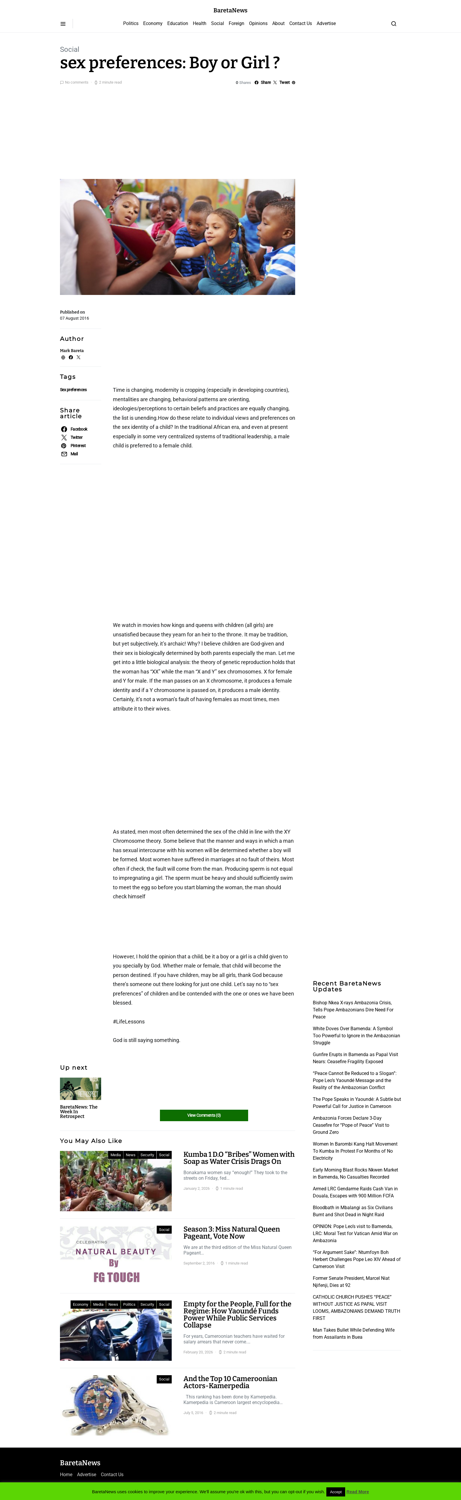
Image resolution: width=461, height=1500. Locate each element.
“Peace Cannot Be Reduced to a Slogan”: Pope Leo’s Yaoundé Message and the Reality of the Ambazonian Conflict (355, 1080)
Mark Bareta (72, 350)
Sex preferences (73, 389)
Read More (357, 1491)
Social (217, 23)
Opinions (258, 23)
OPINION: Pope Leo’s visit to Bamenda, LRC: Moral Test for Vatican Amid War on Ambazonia (355, 1233)
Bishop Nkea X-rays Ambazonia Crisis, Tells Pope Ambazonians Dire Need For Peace (353, 1010)
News (131, 1155)
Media (116, 1155)
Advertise (326, 23)
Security (147, 1155)
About (278, 23)
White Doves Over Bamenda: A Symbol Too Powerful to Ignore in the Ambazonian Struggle (356, 1036)
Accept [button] (336, 1492)
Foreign (236, 23)
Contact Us (300, 23)
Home (66, 1474)
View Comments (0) (204, 1115)
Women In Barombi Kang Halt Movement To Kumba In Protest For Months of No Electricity (355, 1151)
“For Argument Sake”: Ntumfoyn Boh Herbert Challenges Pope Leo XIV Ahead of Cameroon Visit (357, 1259)
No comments (76, 82)
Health (199, 23)
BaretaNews (230, 10)
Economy (153, 23)
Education (177, 23)
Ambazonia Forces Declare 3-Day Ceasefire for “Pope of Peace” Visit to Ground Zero (351, 1125)
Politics (130, 23)
